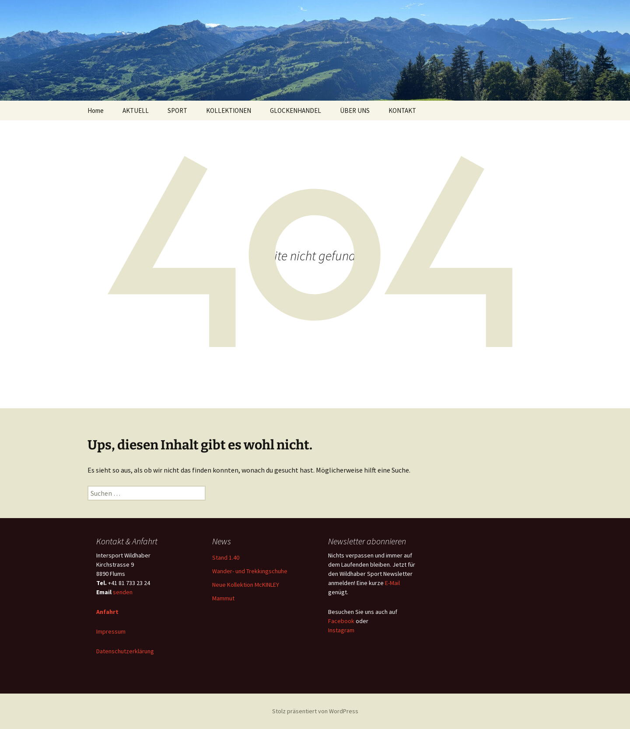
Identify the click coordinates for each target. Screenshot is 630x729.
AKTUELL (135, 110)
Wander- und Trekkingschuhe (249, 571)
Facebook (341, 621)
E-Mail (392, 583)
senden (123, 592)
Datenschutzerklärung (125, 651)
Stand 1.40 (225, 557)
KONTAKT (402, 110)
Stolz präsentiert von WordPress (315, 711)
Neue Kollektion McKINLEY (245, 585)
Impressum (111, 631)
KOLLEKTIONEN (228, 110)
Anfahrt (107, 612)
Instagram (341, 630)
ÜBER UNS (355, 110)
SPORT (177, 110)
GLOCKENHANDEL (295, 110)
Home (96, 110)
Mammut (223, 598)
